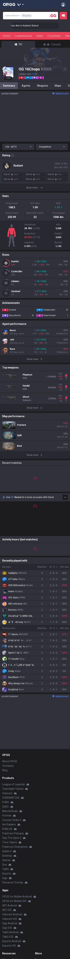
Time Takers (9, 781)
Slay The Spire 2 (11, 777)
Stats (39, 36)
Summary (9, 85)
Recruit (39, 907)
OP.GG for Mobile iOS (14, 840)
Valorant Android (12, 853)
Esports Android (11, 880)
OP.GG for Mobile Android (17, 835)
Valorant (7, 732)
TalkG (5, 808)
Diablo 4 (7, 790)
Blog (4, 709)
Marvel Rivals (10, 750)
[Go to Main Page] (9, 4)
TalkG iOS (7, 875)
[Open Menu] (63, 4)
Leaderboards (23, 36)
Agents (26, 85)
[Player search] (53, 15)
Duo (4, 803)
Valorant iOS (9, 858)
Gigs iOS (7, 867)
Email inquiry (9, 912)
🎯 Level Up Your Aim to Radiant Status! (22, 25)
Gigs (4, 817)
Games (6, 799)
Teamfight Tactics (13, 728)
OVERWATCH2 (10, 736)
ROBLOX (7, 768)
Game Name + (18, 15)
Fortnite (6, 754)
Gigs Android (9, 862)
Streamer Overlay (12, 821)
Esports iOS (9, 884)
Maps (58, 85)
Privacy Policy (11, 898)
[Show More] (20, 4)
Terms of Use (10, 903)
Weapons (42, 85)
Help (4, 907)
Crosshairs (54, 36)
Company (8, 705)
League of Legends (13, 723)
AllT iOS (7, 849)
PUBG (5, 741)
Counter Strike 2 (11, 759)
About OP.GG (9, 700)
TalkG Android (10, 871)
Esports (6, 812)
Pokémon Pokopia (13, 772)
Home (6, 36)
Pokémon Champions (15, 786)
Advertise (40, 903)
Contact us (8, 916)
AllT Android (9, 844)
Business (40, 898)
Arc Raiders (9, 763)
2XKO (5, 745)
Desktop (7, 794)
